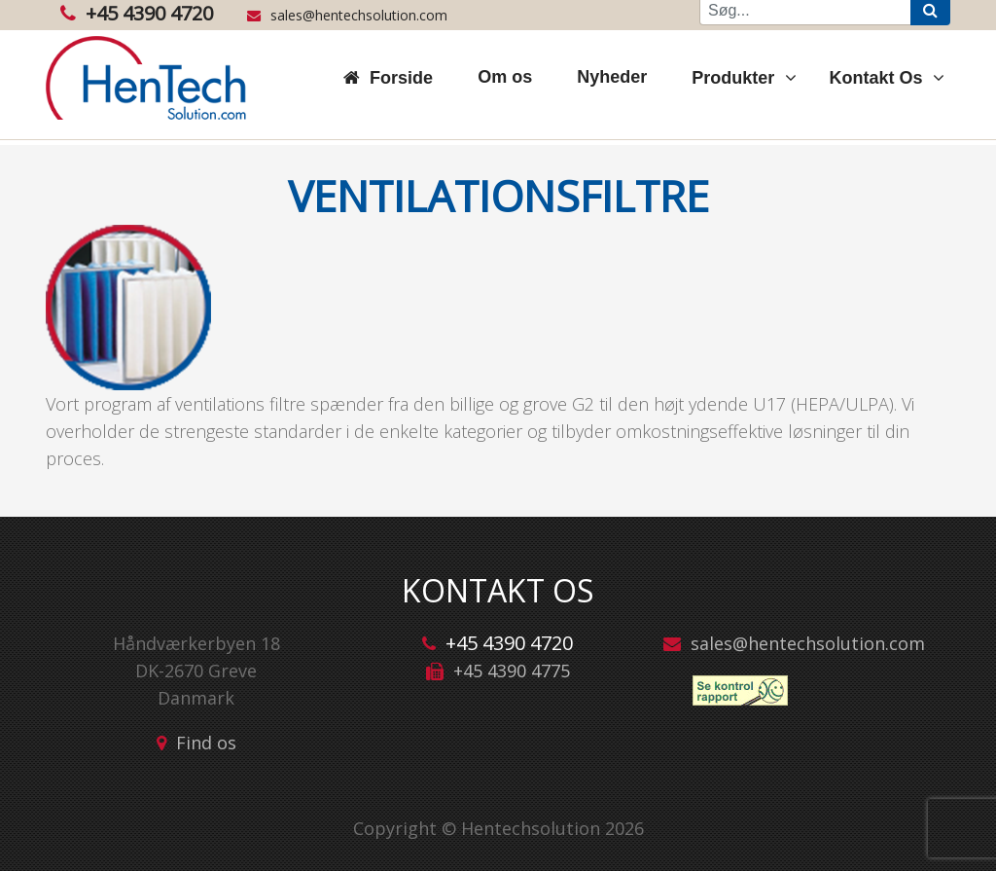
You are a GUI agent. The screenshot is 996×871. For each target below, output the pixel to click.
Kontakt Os (879, 78)
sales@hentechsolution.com (347, 15)
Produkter (735, 78)
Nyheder (612, 77)
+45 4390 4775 (511, 670)
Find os (206, 742)
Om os (505, 77)
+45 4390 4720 (136, 13)
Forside (401, 78)
